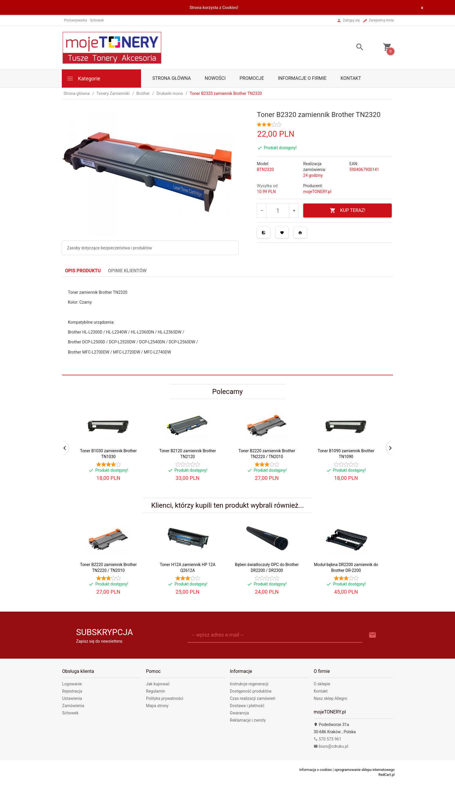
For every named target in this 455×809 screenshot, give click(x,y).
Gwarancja (239, 713)
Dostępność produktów (251, 691)
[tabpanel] (227, 326)
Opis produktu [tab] (83, 270)
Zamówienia (73, 705)
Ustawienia (72, 698)
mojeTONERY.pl (317, 191)
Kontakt (350, 78)
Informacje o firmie (302, 78)
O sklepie (322, 684)
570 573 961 (327, 739)
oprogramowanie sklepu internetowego (364, 770)
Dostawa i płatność (247, 705)
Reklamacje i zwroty (248, 720)
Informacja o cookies (315, 770)
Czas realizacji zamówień (252, 698)
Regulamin (155, 691)
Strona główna (171, 78)
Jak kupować (158, 684)
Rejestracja (72, 691)
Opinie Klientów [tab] (127, 270)
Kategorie (83, 78)
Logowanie (72, 684)
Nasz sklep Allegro (330, 698)
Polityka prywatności (164, 698)
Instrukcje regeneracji (249, 684)
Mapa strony (157, 705)
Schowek (70, 713)
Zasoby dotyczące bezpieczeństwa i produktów (109, 248)
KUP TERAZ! (347, 211)
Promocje (251, 78)
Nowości (215, 78)
